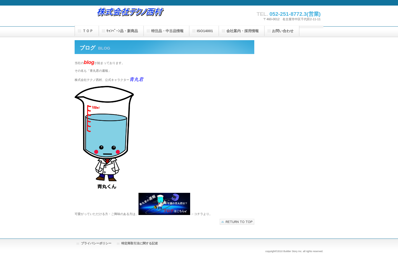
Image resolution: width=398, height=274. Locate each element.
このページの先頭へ (237, 222)
